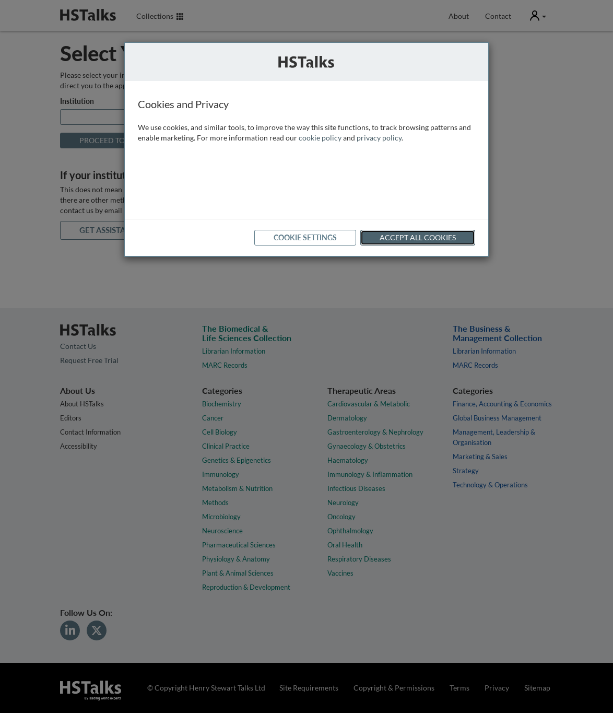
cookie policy (320, 137)
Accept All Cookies (418, 237)
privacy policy (379, 137)
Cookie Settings (305, 237)
